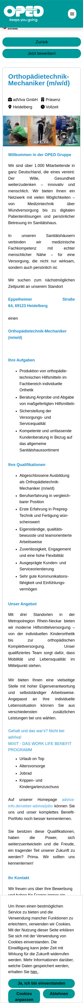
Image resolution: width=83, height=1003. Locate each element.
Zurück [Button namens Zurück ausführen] (42, 42)
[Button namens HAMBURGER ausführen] (72, 14)
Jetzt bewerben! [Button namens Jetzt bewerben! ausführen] (42, 53)
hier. (34, 972)
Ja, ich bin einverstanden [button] (41, 983)
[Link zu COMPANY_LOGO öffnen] (23, 13)
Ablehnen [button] (59, 994)
